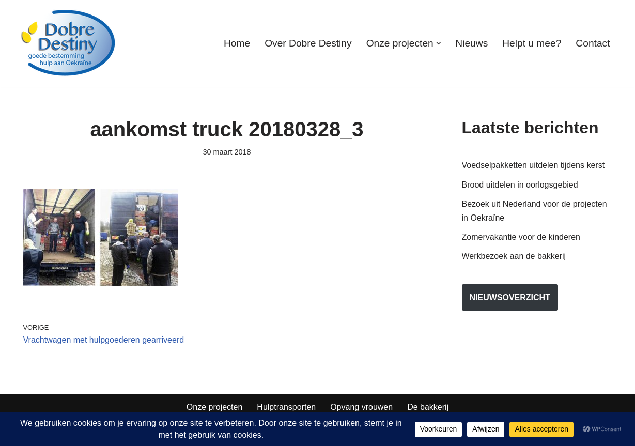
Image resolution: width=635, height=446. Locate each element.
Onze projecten (215, 407)
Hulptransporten (286, 407)
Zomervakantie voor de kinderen (521, 237)
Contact (593, 43)
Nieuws (471, 43)
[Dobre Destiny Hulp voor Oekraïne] (68, 43)
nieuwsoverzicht (510, 297)
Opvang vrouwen (361, 407)
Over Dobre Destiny (308, 43)
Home (237, 43)
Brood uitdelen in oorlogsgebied (520, 184)
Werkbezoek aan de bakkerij (514, 256)
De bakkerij (427, 407)
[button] (438, 43)
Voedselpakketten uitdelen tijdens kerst (533, 165)
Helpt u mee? (531, 43)
